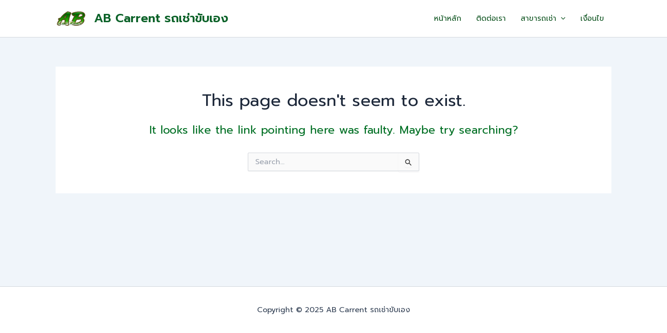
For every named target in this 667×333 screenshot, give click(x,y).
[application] (561, 18)
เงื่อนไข (592, 18)
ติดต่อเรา (491, 18)
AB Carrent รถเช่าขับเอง (161, 18)
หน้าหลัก (447, 18)
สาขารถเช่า (543, 18)
